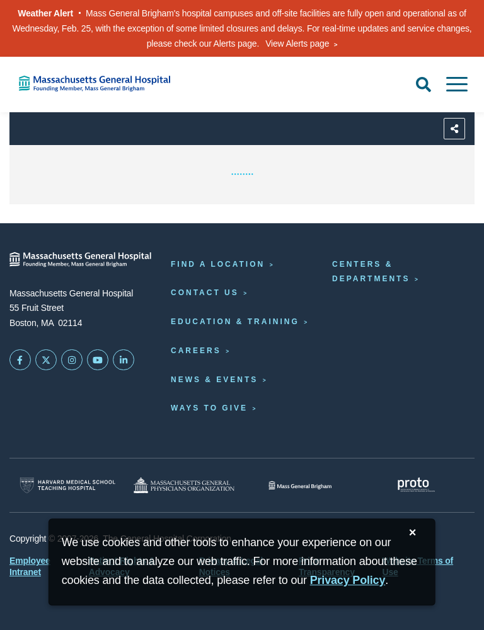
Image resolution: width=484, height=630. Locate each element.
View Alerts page (297, 43)
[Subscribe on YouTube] (97, 360)
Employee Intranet (29, 566)
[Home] (101, 83)
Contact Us (205, 292)
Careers (196, 350)
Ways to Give (209, 408)
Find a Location (218, 264)
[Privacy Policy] (348, 580)
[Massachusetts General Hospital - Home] (80, 259)
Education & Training (235, 321)
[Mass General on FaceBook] (20, 360)
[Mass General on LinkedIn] (123, 360)
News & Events (214, 379)
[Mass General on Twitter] (46, 360)
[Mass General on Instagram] (72, 360)
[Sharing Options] (454, 128)
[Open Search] (423, 84)
